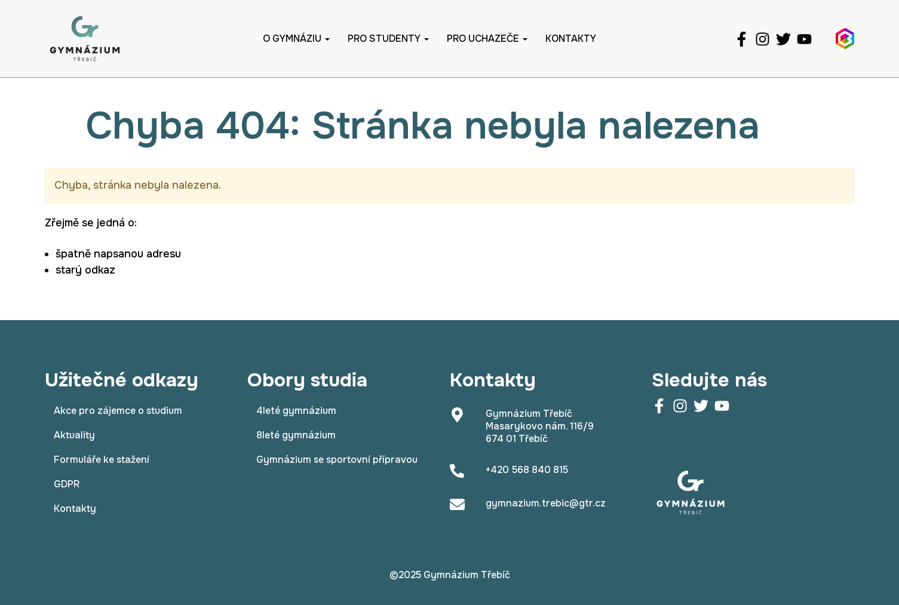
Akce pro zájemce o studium (118, 410)
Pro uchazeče (487, 38)
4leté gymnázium (296, 410)
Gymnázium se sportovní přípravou (337, 459)
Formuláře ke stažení (101, 459)
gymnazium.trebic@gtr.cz (546, 503)
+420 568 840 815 (527, 469)
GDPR (66, 484)
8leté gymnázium (296, 435)
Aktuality (74, 435)
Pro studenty (388, 38)
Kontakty (570, 38)
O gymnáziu (296, 38)
